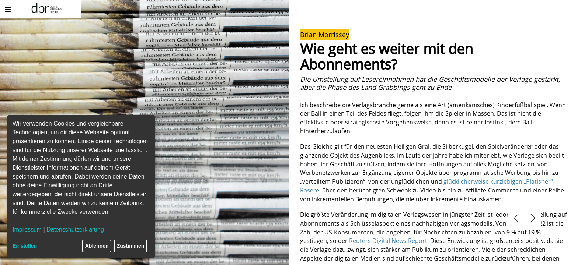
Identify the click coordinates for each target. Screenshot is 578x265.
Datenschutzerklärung (75, 229)
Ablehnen (97, 246)
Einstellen (25, 246)
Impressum (27, 229)
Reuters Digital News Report (388, 241)
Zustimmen (130, 246)
